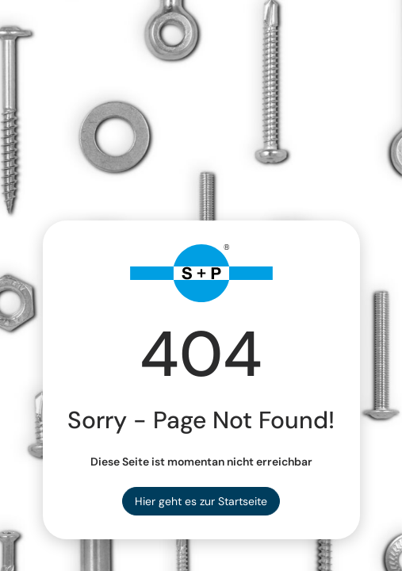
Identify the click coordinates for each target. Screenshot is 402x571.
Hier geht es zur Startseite (201, 501)
